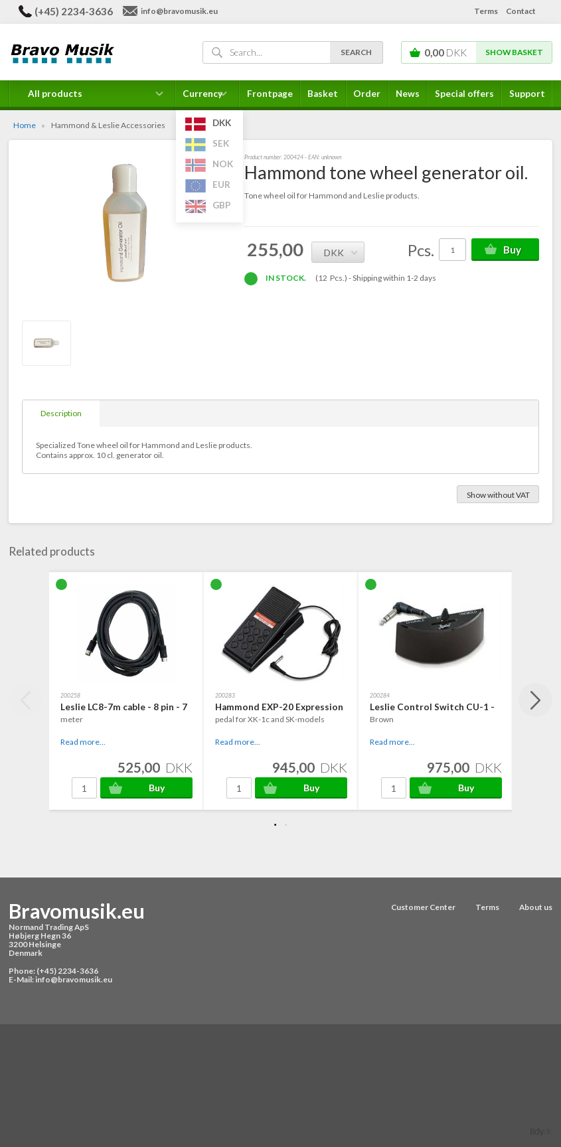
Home (24, 125)
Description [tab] (61, 413)
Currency (207, 97)
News (408, 93)
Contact (521, 11)
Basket (322, 93)
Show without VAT (498, 495)
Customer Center (423, 907)
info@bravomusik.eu (179, 11)
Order (366, 93)
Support (527, 93)
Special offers (464, 93)
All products (55, 93)
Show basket (514, 52)
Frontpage (270, 93)
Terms (486, 11)
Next (535, 700)
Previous (25, 700)
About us (535, 907)
